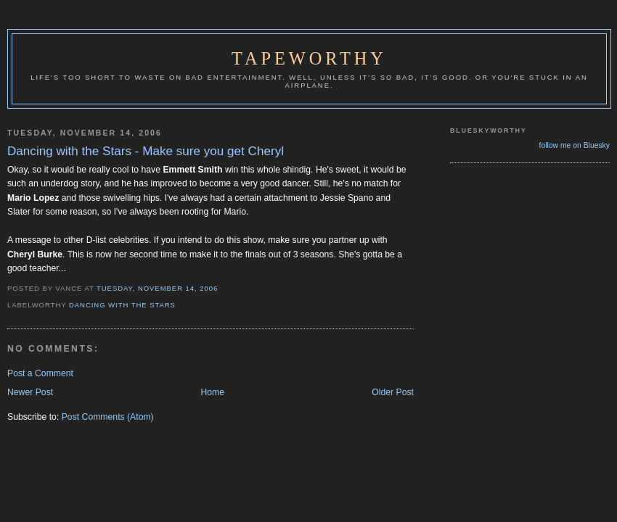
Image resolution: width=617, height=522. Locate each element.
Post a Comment (40, 373)
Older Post (393, 392)
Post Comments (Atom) (108, 417)
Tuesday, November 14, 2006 (157, 288)
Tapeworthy (309, 58)
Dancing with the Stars (122, 305)
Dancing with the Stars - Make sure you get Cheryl (145, 151)
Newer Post (30, 392)
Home (212, 392)
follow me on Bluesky (574, 145)
